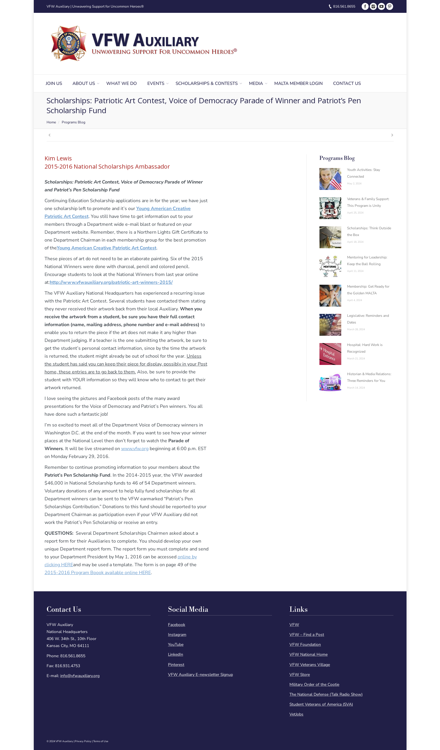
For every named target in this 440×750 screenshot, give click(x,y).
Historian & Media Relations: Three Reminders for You (369, 377)
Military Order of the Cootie (314, 684)
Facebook (176, 624)
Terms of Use (100, 741)
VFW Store (299, 674)
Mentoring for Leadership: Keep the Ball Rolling (367, 260)
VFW (294, 624)
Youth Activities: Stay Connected (363, 173)
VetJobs (296, 714)
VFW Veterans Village (309, 664)
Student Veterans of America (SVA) (321, 704)
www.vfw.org (135, 448)
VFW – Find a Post (306, 634)
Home (51, 122)
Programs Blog (73, 122)
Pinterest (176, 664)
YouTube (175, 644)
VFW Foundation (305, 644)
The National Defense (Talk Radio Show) (326, 694)
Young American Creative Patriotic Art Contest (106, 248)
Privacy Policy (83, 741)
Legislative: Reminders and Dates (368, 319)
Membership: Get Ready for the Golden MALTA (368, 290)
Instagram (177, 634)
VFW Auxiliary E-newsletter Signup (200, 674)
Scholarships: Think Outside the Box (369, 231)
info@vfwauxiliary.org (80, 676)
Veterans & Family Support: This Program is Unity (368, 202)
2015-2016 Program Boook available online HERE (98, 572)
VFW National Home (308, 654)
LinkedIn (175, 654)
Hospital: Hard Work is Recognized (365, 348)
